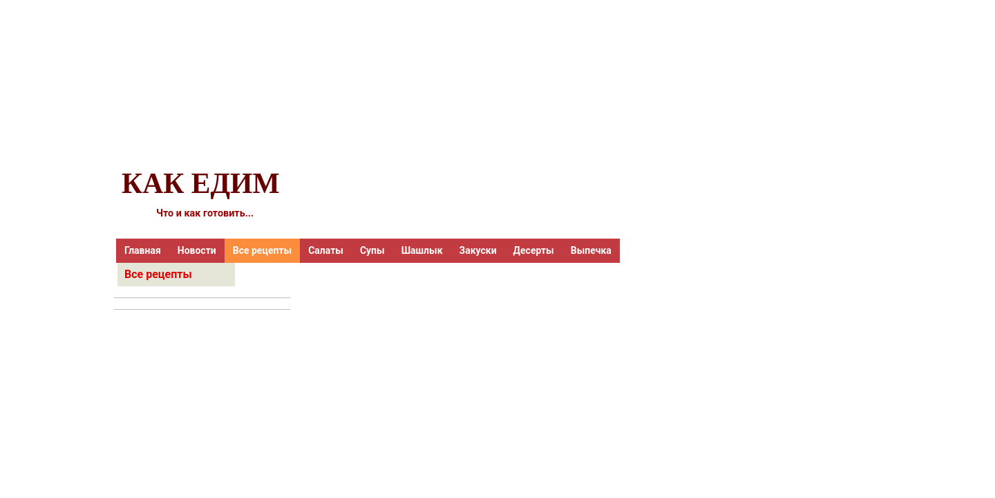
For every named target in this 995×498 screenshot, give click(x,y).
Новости (197, 250)
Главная (142, 250)
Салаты (325, 250)
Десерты (533, 250)
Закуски (478, 250)
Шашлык (422, 250)
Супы (372, 250)
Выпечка (591, 250)
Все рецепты (262, 250)
